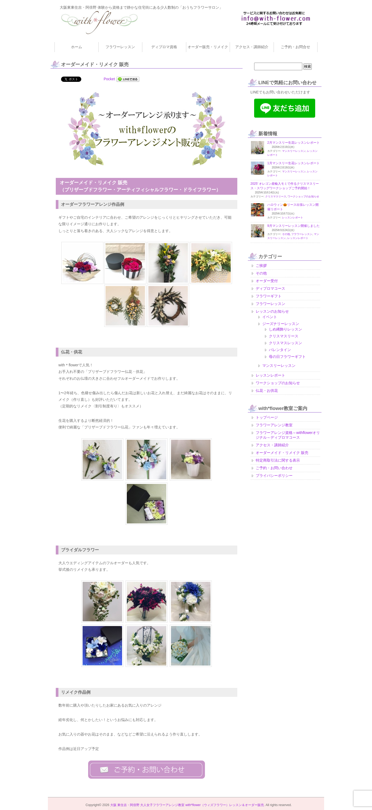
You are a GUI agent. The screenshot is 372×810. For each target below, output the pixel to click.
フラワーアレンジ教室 (274, 425)
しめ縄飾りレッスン (285, 329)
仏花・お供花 (267, 390)
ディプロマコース (270, 288)
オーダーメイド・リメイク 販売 (282, 453)
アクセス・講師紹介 (272, 445)
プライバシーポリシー (274, 475)
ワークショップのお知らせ (303, 196)
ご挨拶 (261, 265)
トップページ (267, 417)
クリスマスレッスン (285, 343)
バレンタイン (280, 350)
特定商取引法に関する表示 (278, 460)
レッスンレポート (292, 217)
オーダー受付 (267, 281)
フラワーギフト (268, 296)
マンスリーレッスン (294, 150)
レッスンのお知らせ (272, 311)
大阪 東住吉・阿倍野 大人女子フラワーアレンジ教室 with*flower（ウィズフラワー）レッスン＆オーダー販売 (187, 805)
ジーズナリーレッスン (280, 324)
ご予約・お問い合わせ (274, 468)
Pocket (109, 79)
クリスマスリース (275, 196)
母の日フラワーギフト (287, 356)
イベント (269, 317)
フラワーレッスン (301, 234)
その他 (286, 234)
